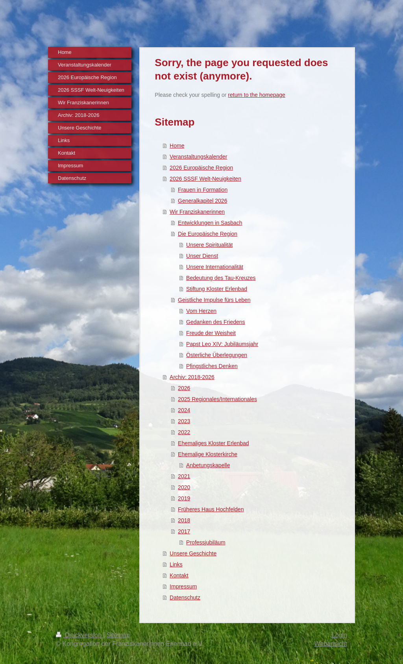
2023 (184, 421)
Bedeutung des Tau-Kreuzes (220, 278)
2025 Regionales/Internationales (217, 399)
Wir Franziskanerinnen (197, 212)
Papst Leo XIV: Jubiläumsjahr (222, 344)
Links (176, 564)
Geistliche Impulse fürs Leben (214, 300)
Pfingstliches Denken (212, 366)
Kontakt (179, 575)
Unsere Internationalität (214, 267)
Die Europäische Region (207, 234)
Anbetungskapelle (208, 465)
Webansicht (330, 643)
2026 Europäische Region (201, 168)
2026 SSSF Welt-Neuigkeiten (205, 179)
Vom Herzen (201, 311)
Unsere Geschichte (193, 553)
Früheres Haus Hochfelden (211, 509)
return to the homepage (256, 95)
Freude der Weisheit (211, 333)
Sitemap (118, 635)
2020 (184, 487)
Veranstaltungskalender (198, 157)
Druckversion (79, 635)
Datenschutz (185, 597)
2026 (184, 388)
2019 (184, 498)
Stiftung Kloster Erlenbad (216, 289)
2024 (184, 410)
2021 (184, 476)
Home (177, 145)
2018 (184, 520)
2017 (184, 531)
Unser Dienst (202, 256)
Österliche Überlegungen (216, 355)
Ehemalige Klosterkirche (207, 454)
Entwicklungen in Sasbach (210, 223)
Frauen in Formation (202, 190)
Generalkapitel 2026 (202, 201)
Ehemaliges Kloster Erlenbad (213, 443)
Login (339, 635)
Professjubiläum (206, 542)
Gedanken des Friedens (215, 322)
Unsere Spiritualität (209, 245)
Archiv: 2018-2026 (192, 377)
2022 (184, 432)
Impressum (183, 586)
